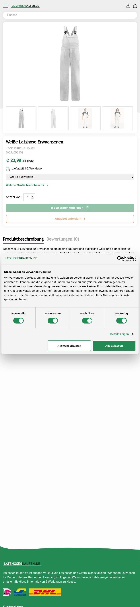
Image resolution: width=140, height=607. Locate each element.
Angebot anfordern (70, 218)
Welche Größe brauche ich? (27, 185)
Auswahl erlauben (69, 345)
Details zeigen (119, 334)
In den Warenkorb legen (70, 208)
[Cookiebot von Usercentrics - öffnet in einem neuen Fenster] (120, 258)
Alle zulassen (114, 345)
